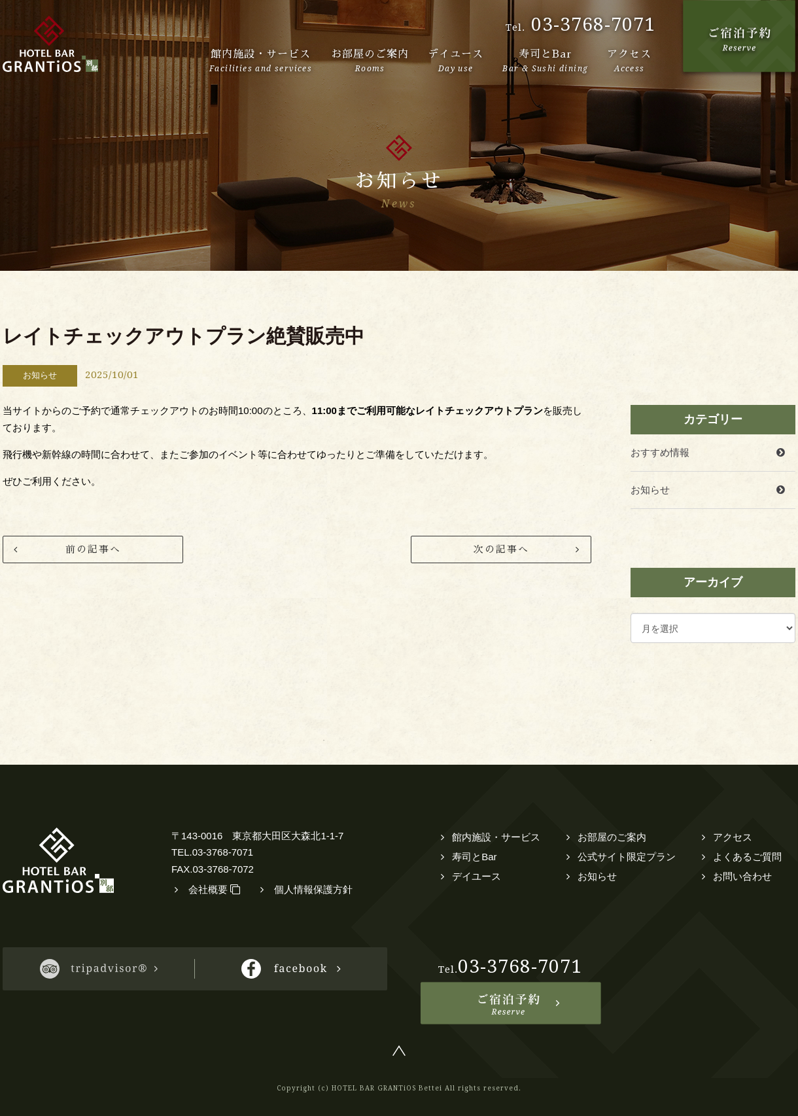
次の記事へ (501, 549)
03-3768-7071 (593, 24)
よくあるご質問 (747, 856)
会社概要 (214, 889)
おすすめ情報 (660, 452)
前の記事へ (93, 549)
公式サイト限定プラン (627, 856)
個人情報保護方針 (313, 889)
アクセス (732, 837)
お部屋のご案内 (612, 837)
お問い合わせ (742, 876)
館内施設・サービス (496, 837)
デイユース (476, 876)
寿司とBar (474, 856)
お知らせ (650, 489)
